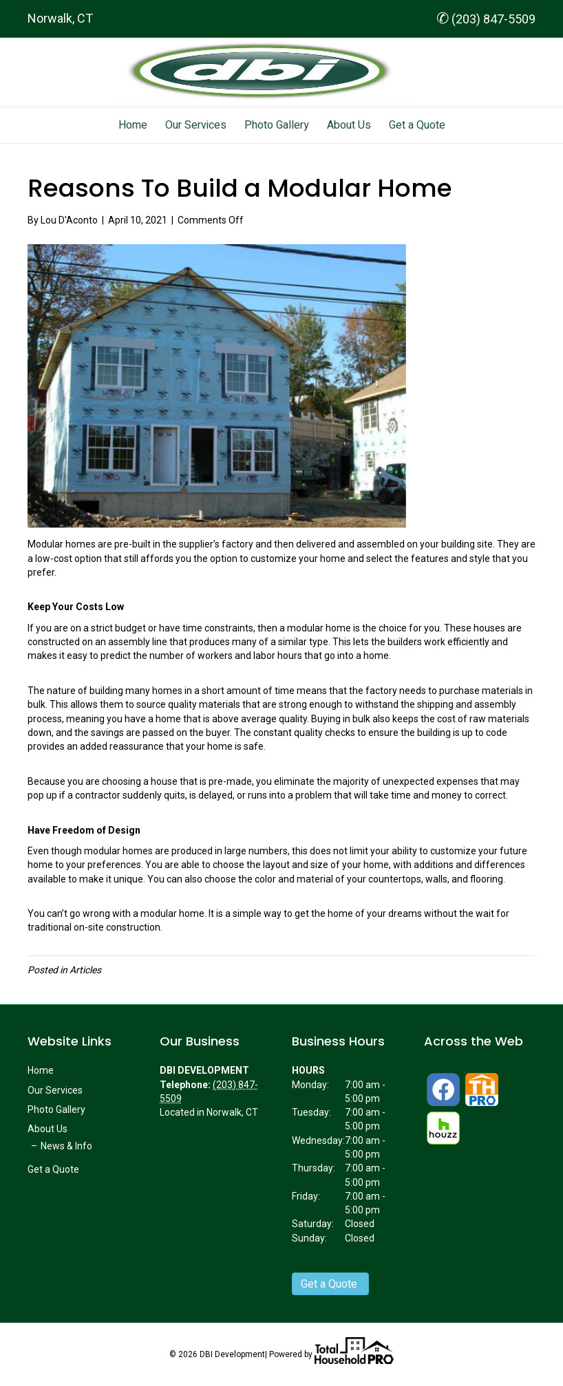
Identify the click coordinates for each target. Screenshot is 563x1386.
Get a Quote (417, 125)
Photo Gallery (276, 125)
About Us (349, 125)
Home (132, 125)
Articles (85, 969)
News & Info (66, 1145)
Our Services (195, 125)
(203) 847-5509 (485, 19)
